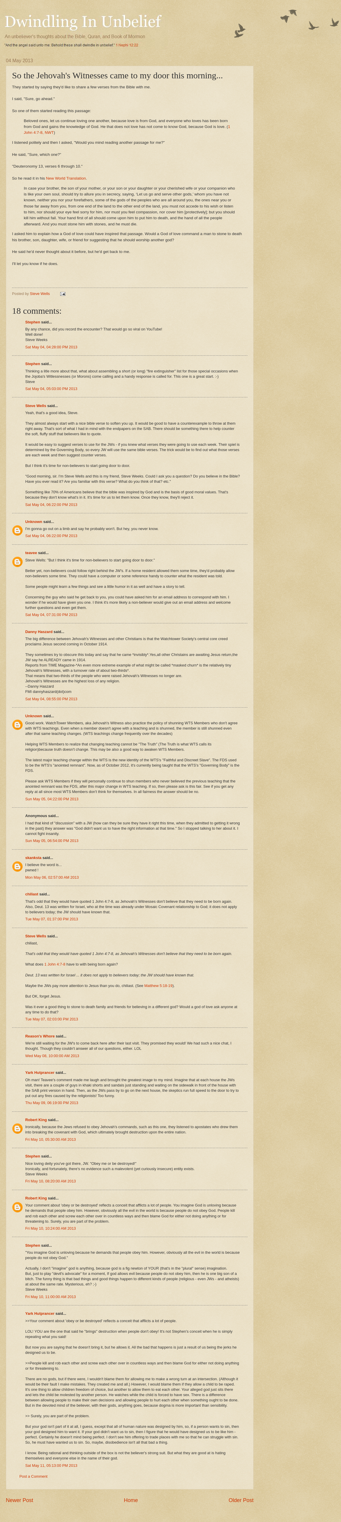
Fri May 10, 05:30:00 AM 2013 (50, 1139)
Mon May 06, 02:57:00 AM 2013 (52, 877)
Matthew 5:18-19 (158, 985)
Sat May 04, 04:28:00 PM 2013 (51, 347)
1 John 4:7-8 (54, 964)
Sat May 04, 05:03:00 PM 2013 (51, 389)
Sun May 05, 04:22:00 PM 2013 (51, 799)
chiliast (31, 894)
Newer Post (19, 1500)
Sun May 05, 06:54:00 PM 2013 (51, 840)
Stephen (32, 322)
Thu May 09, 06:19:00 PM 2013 (51, 1103)
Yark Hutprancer (39, 1072)
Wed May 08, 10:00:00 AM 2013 (52, 1056)
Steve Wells (40, 293)
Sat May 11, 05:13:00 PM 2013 (51, 1465)
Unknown (33, 521)
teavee (31, 553)
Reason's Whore (40, 1036)
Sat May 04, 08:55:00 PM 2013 (51, 699)
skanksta (33, 858)
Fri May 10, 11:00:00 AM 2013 (50, 1297)
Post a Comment (33, 1476)
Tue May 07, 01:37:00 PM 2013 (51, 919)
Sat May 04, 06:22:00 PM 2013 (51, 504)
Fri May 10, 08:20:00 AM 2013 (50, 1181)
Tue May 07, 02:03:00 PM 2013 (51, 1019)
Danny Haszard (39, 632)
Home (131, 1500)
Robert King (36, 1120)
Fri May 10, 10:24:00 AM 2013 (50, 1228)
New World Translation (66, 178)
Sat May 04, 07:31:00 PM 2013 (51, 614)
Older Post (241, 1500)
